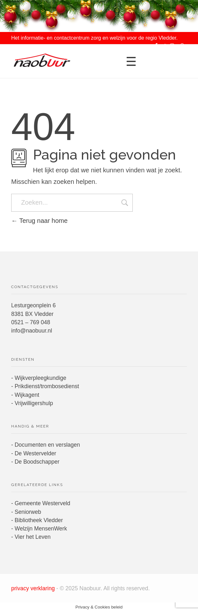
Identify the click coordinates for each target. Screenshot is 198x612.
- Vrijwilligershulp (32, 403)
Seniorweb (28, 512)
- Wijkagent (25, 395)
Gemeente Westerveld (42, 503)
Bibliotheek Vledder (39, 520)
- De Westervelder (33, 453)
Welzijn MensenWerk (41, 528)
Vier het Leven (33, 537)
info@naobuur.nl (31, 330)
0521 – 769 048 (30, 322)
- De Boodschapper (35, 462)
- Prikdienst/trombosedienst (45, 386)
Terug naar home (39, 220)
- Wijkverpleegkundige (38, 378)
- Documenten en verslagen (45, 445)
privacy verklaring (33, 588)
